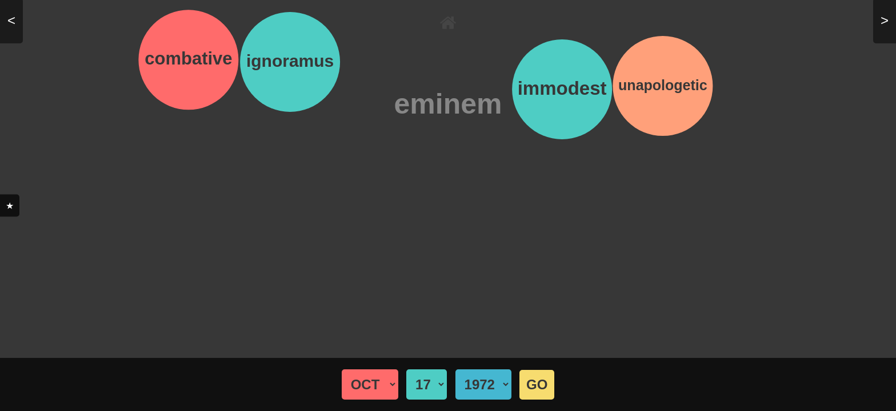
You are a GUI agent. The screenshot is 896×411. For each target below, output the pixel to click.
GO (536, 384)
